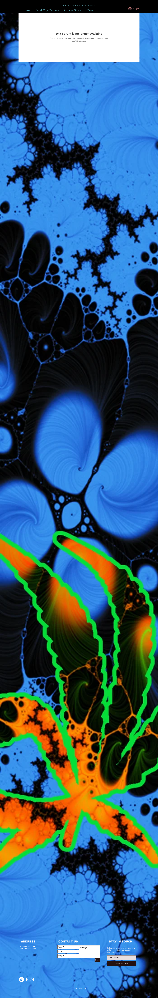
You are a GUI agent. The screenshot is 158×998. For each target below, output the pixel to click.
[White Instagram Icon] (31, 979)
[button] (113, 9)
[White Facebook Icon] (26, 979)
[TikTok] (21, 979)
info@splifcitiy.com (27, 946)
